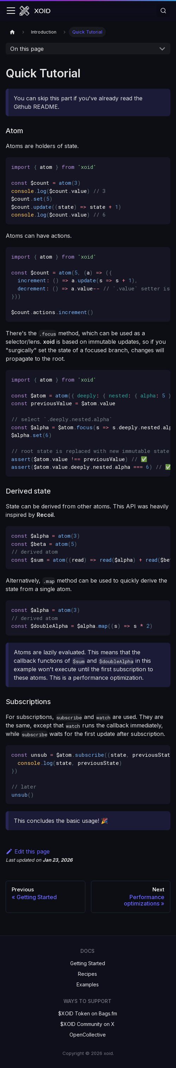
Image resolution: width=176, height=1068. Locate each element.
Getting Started (87, 963)
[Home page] (12, 32)
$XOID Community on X (87, 1024)
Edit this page (28, 851)
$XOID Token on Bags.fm (87, 1013)
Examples (88, 984)
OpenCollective (87, 1035)
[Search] (163, 10)
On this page (27, 48)
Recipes (87, 974)
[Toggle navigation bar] (11, 10)
